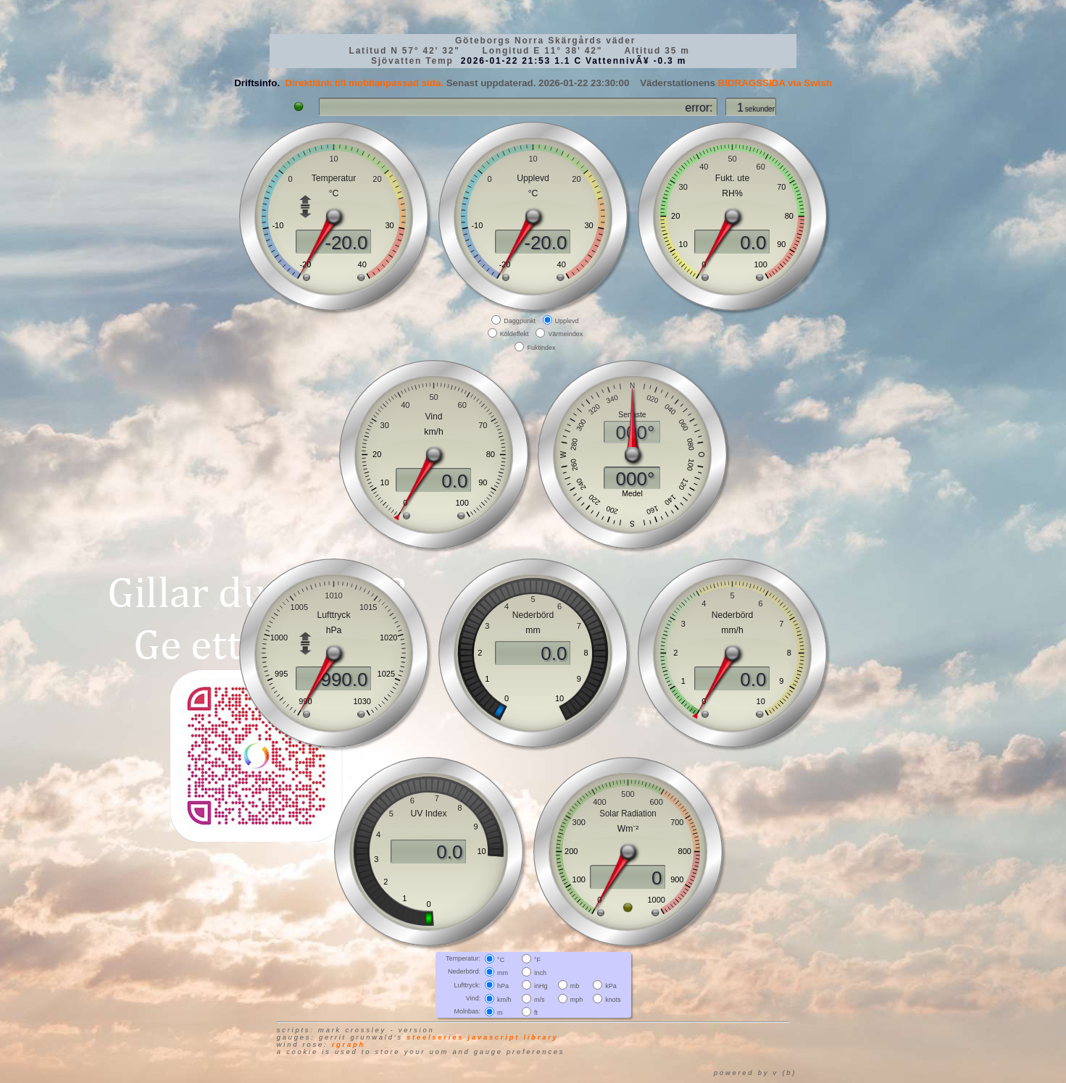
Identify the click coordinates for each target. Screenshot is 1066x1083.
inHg (541, 986)
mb (575, 986)
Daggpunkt (520, 321)
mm (502, 973)
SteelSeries (435, 1037)
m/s (539, 999)
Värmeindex (565, 334)
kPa (611, 986)
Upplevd (567, 321)
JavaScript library (513, 1037)
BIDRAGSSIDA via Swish (775, 83)
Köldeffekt (514, 334)
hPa (503, 986)
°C (500, 959)
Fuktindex (541, 347)
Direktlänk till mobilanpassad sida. (365, 83)
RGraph (348, 1044)
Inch (540, 973)
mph (576, 999)
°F (537, 959)
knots (613, 999)
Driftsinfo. (257, 83)
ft (536, 1012)
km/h (504, 999)
